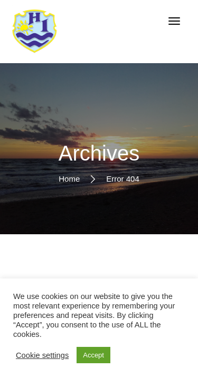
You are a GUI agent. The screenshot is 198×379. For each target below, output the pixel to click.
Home (69, 178)
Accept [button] (93, 355)
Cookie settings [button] (42, 355)
